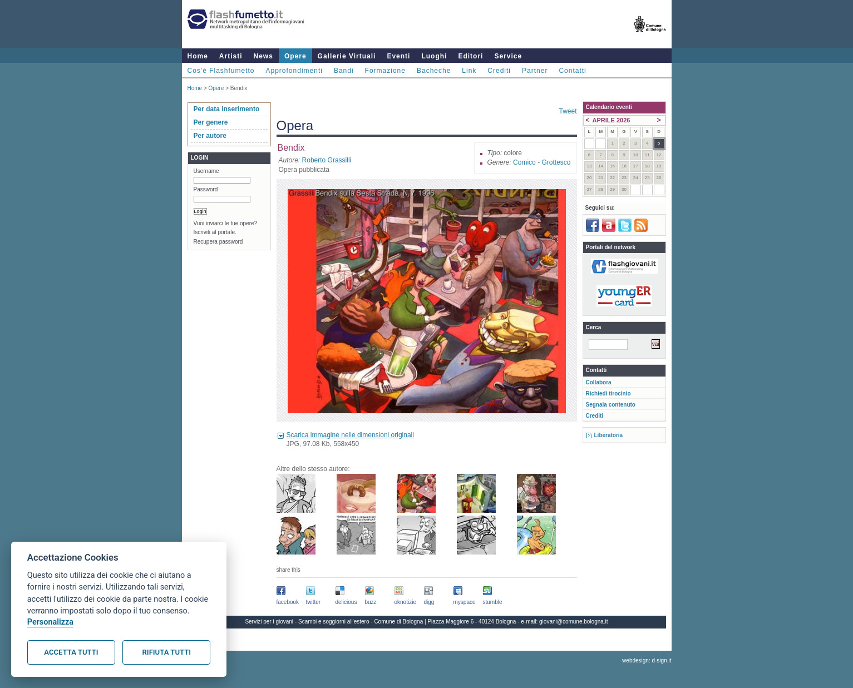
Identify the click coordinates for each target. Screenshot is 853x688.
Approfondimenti (294, 71)
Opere (295, 56)
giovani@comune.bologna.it (573, 621)
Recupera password (218, 242)
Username (206, 171)
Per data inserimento (227, 109)
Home (198, 56)
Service (508, 56)
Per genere (211, 122)
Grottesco (555, 162)
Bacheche (434, 71)
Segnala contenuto (610, 405)
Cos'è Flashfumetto (221, 71)
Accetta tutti (71, 652)
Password (206, 189)
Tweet (567, 111)
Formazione (385, 71)
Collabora (599, 382)
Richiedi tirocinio (608, 393)
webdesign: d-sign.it (646, 660)
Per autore (210, 136)
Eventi (398, 56)
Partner (535, 71)
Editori (470, 56)
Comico (524, 162)
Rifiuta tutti (166, 652)
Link (469, 71)
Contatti (572, 71)
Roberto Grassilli (327, 160)
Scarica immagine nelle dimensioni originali (350, 435)
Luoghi (434, 56)
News (263, 56)
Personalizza (50, 622)
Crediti (499, 71)
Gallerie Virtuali (347, 56)
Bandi (344, 71)
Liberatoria (608, 435)
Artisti (231, 56)
